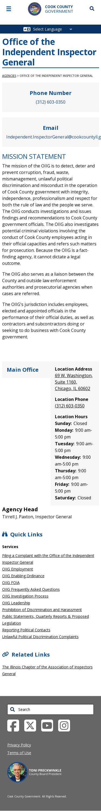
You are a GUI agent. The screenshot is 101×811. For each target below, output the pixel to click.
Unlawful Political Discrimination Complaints (40, 636)
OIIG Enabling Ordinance (23, 575)
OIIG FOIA (11, 582)
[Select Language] (54, 29)
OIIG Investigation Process (25, 596)
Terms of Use (19, 752)
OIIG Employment (17, 569)
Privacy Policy (19, 744)
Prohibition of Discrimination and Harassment (42, 609)
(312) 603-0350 (50, 102)
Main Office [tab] (23, 369)
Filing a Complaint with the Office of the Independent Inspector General (48, 559)
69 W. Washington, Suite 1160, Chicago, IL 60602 (74, 381)
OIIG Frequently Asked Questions (31, 589)
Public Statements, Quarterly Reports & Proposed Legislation (45, 620)
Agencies (9, 76)
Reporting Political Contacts (26, 629)
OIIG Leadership (16, 602)
